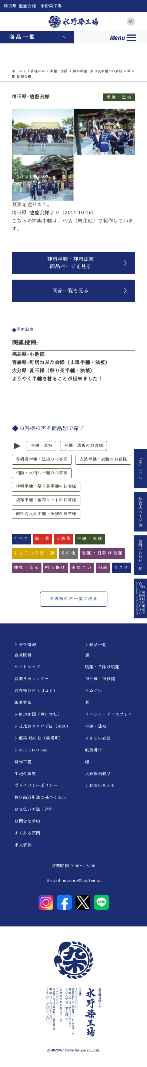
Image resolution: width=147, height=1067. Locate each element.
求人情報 (23, 845)
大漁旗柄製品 (98, 774)
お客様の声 (36, 71)
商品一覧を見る (71, 290)
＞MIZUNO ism (30, 750)
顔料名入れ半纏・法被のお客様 (46, 514)
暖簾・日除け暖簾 (102, 667)
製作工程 (23, 762)
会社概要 (23, 655)
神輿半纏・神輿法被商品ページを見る (70, 263)
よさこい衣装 (98, 738)
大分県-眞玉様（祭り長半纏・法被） (53, 370)
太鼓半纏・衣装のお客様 (103, 459)
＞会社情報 (25, 645)
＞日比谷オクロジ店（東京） (42, 726)
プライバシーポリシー (36, 786)
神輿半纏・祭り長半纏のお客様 (98, 71)
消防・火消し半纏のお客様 (42, 473)
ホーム (17, 71)
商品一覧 (22, 37)
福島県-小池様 (28, 354)
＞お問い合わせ (100, 786)
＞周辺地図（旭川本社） (38, 714)
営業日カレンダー (31, 679)
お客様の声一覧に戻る (74, 599)
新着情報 (23, 703)
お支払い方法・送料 (33, 809)
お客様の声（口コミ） (36, 691)
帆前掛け (94, 750)
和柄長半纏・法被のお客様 (42, 459)
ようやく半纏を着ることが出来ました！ (57, 378)
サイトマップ (27, 667)
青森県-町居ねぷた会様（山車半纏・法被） (61, 362)
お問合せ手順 (27, 821)
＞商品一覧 (96, 645)
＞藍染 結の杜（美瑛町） (38, 738)
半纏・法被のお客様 (83, 446)
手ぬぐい (94, 691)
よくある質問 (27, 833)
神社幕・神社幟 (100, 679)
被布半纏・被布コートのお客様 (46, 500)
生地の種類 (25, 774)
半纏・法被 (59, 71)
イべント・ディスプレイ (109, 714)
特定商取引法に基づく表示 (40, 798)
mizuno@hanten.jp (81, 880)
